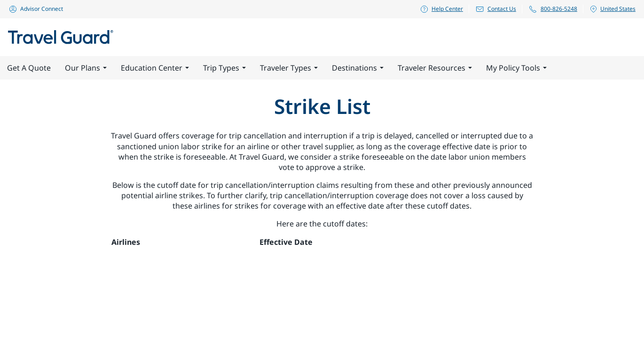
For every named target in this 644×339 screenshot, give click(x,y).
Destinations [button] (358, 68)
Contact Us (495, 9)
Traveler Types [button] (289, 68)
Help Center (441, 9)
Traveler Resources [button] (435, 68)
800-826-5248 (552, 9)
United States (612, 9)
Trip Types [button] (224, 68)
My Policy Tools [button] (516, 68)
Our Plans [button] (86, 68)
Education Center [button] (155, 68)
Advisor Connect (35, 9)
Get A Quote (29, 68)
